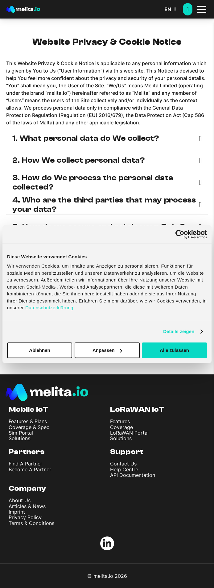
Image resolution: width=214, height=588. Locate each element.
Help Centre (124, 469)
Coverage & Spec (29, 427)
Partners (27, 452)
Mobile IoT (28, 409)
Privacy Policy (25, 517)
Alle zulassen (174, 350)
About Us (20, 500)
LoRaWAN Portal (129, 433)
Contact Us (123, 464)
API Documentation (132, 475)
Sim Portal (21, 433)
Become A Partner (30, 469)
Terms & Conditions (31, 523)
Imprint (17, 512)
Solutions (19, 438)
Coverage (121, 427)
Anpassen (107, 350)
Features (120, 421)
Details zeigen (178, 331)
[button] (173, 9)
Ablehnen (39, 350)
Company (27, 488)
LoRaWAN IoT (137, 409)
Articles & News (27, 506)
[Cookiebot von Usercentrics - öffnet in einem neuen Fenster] (180, 234)
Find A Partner (25, 464)
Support (126, 452)
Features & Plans (28, 421)
